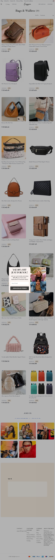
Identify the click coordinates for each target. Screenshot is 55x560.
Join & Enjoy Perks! (20, 288)
